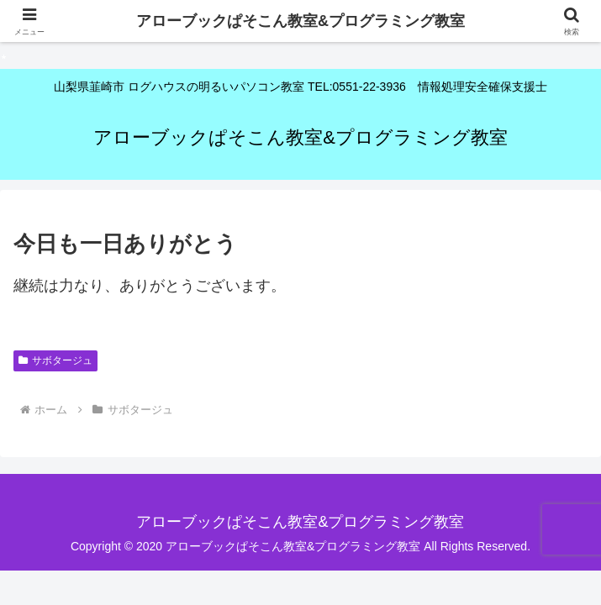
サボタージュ (55, 360)
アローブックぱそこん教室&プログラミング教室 (300, 21)
